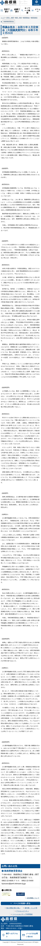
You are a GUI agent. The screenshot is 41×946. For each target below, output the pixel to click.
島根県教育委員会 (9, 21)
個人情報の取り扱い (13, 908)
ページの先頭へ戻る (22, 903)
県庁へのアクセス (12, 935)
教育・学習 (18, 17)
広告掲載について (33, 898)
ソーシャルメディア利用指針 (22, 914)
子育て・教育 (10, 17)
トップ (3, 17)
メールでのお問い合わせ (32, 935)
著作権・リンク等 (31, 908)
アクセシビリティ (22, 911)
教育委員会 (26, 17)
